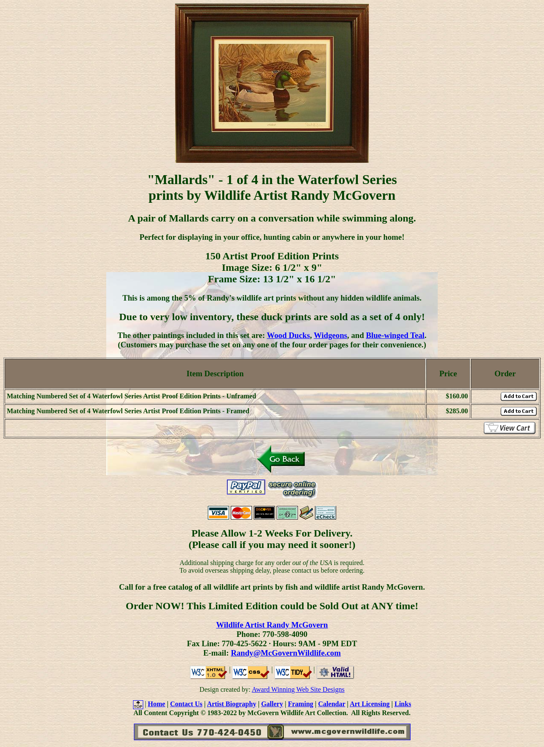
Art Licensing (370, 703)
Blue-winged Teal (395, 335)
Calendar (332, 703)
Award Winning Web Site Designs (298, 689)
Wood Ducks (288, 335)
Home (156, 703)
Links (402, 703)
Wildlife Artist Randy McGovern (272, 624)
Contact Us (186, 703)
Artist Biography (231, 703)
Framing (300, 703)
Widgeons (330, 335)
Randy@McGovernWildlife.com (286, 652)
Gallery (272, 703)
